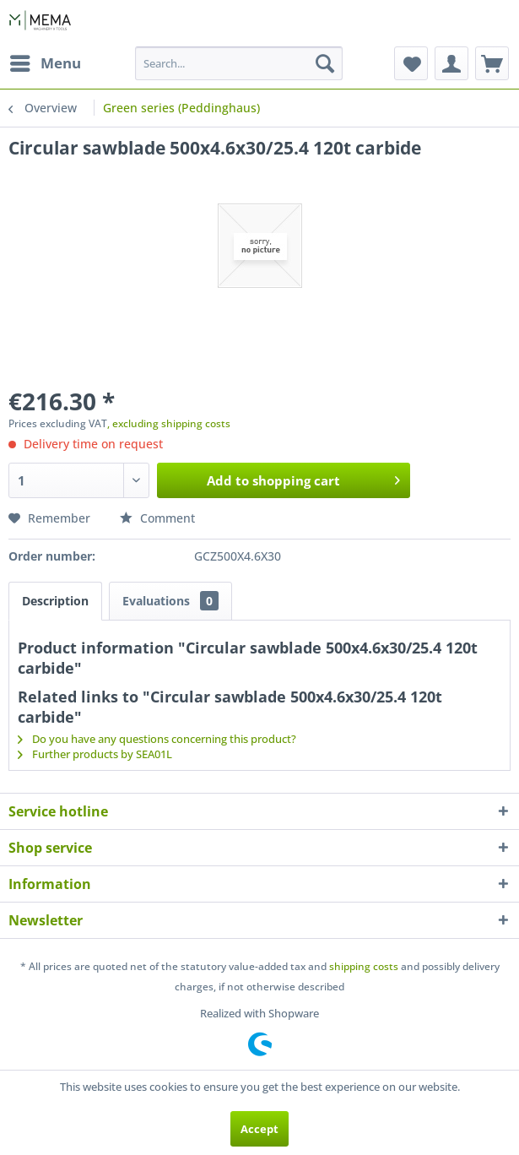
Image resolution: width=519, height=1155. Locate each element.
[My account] (451, 63)
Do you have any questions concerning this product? (157, 738)
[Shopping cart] (492, 63)
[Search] (325, 63)
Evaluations (170, 600)
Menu (45, 61)
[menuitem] (44, 63)
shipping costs (363, 966)
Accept (259, 1128)
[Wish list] (411, 63)
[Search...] (239, 63)
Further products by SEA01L (95, 754)
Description (55, 601)
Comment (157, 518)
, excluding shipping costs (168, 423)
